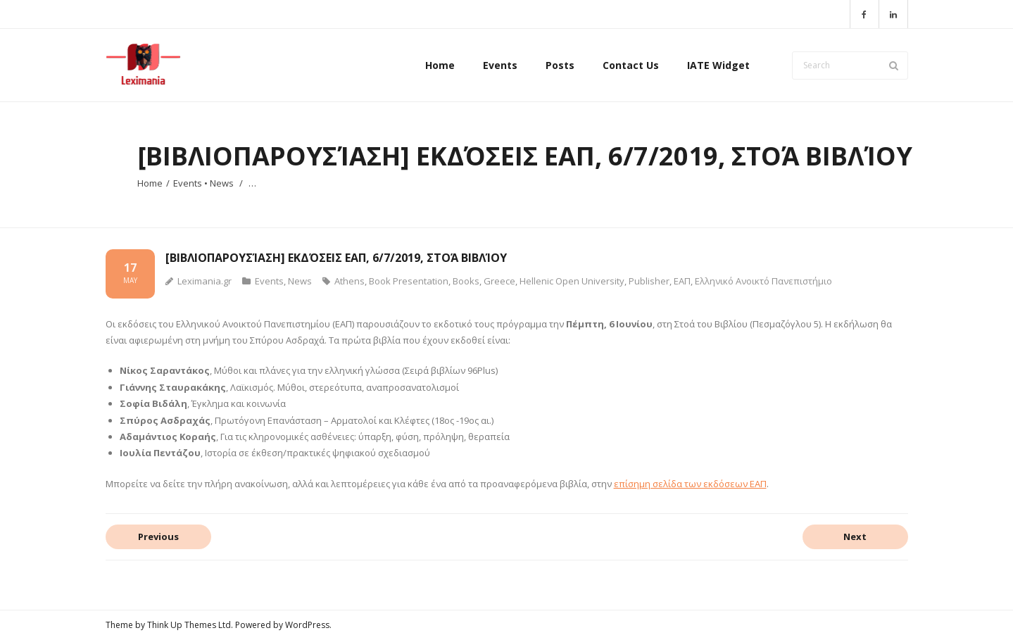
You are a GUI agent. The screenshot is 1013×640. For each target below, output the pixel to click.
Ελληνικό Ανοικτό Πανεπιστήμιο (763, 281)
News (222, 183)
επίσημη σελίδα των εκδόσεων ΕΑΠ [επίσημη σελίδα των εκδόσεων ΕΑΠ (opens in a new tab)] (690, 483)
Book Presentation (408, 281)
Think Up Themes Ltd (189, 625)
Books (466, 281)
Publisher (649, 281)
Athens (349, 281)
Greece (499, 281)
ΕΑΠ (682, 281)
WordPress (307, 625)
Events (187, 183)
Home (150, 183)
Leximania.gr (204, 281)
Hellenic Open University (572, 281)
